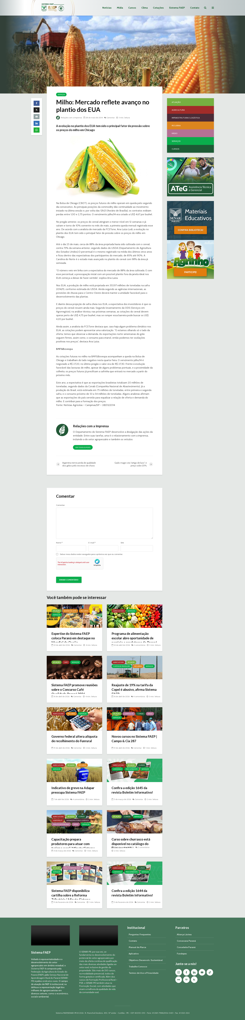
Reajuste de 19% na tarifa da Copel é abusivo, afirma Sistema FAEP (134, 690)
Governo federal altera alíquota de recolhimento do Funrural (73, 741)
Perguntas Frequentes (140, 934)
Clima (144, 7)
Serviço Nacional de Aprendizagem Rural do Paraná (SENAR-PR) (49, 977)
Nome (59, 543)
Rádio (150, 714)
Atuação (56, 611)
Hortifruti (57, 820)
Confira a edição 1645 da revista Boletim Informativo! (133, 790)
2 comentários (140, 641)
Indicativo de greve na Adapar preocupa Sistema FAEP (71, 792)
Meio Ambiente (132, 769)
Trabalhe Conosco (138, 966)
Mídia (120, 7)
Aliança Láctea (184, 934)
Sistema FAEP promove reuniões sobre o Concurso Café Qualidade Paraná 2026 (73, 690)
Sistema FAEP (177, 7)
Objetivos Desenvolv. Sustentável (146, 960)
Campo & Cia (128, 714)
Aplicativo (134, 953)
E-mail (91, 543)
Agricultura (118, 611)
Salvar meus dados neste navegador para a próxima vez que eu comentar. (91, 554)
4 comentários (140, 693)
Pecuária (84, 611)
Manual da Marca (137, 947)
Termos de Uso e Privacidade (143, 973)
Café (66, 662)
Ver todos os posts (82, 447)
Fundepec (182, 953)
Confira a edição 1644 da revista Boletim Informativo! (133, 893)
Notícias (107, 7)
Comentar (112, 117)
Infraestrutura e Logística (77, 820)
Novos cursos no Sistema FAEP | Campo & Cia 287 (131, 738)
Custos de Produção (121, 666)
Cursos (132, 7)
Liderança (117, 769)
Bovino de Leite (70, 611)
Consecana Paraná (186, 940)
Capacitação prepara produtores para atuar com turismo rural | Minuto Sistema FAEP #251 (74, 846)
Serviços (61, 94)
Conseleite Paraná (186, 947)
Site (122, 543)
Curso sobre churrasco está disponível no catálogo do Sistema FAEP (133, 844)
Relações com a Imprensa (69, 117)
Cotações (158, 7)
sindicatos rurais (50, 981)
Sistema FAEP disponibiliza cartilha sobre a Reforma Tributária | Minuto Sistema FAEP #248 (72, 898)
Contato (194, 7)
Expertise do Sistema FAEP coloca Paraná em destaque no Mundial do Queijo (72, 638)
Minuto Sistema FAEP (61, 824)
